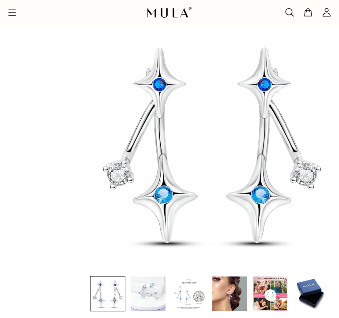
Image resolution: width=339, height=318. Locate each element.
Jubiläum (53, 18)
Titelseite (15, 18)
